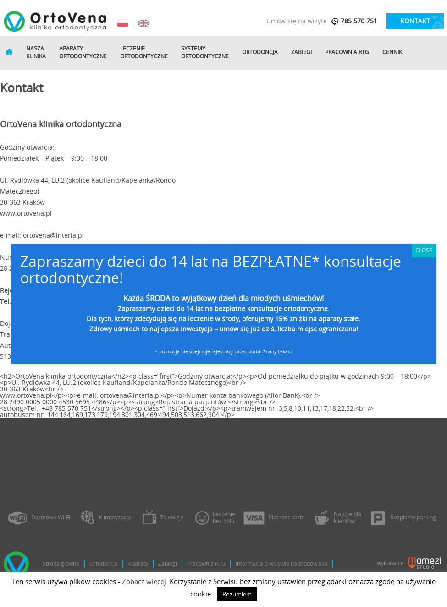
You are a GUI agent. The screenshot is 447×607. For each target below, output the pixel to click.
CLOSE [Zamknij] (423, 250)
